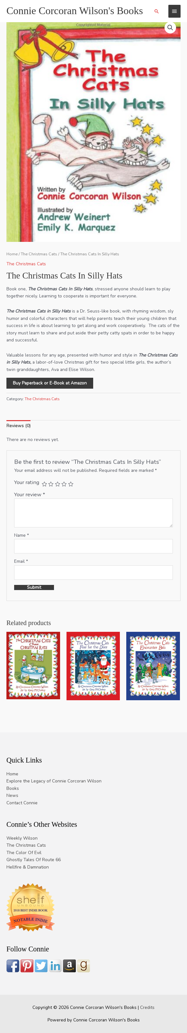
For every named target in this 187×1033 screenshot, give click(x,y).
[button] (157, 11)
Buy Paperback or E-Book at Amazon (50, 383)
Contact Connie (22, 803)
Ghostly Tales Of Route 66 (33, 860)
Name (21, 535)
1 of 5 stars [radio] (44, 484)
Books (12, 788)
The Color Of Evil (23, 853)
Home (12, 254)
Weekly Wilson (22, 838)
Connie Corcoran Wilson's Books (74, 10)
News (12, 795)
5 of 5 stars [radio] (70, 484)
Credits (147, 1007)
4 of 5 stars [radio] (64, 484)
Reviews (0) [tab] (18, 426)
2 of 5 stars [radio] (50, 484)
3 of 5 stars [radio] (57, 484)
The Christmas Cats (39, 254)
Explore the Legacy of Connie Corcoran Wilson (54, 781)
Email (21, 561)
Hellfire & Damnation (27, 867)
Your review (29, 494)
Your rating (26, 482)
